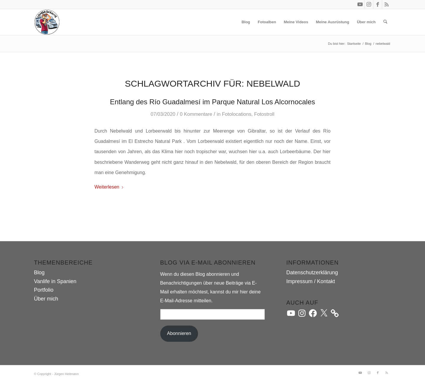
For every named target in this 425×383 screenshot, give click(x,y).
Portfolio (43, 290)
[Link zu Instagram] (368, 4)
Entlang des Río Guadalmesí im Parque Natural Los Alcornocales (212, 102)
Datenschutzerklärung (312, 272)
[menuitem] (246, 22)
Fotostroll (264, 114)
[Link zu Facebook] (377, 4)
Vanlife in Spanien (55, 281)
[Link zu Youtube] (360, 4)
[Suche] (385, 22)
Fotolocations (236, 114)
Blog (39, 272)
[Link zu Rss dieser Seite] (386, 4)
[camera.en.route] (47, 22)
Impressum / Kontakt (310, 281)
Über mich (46, 299)
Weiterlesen (109, 186)
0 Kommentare (196, 114)
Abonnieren (179, 333)
